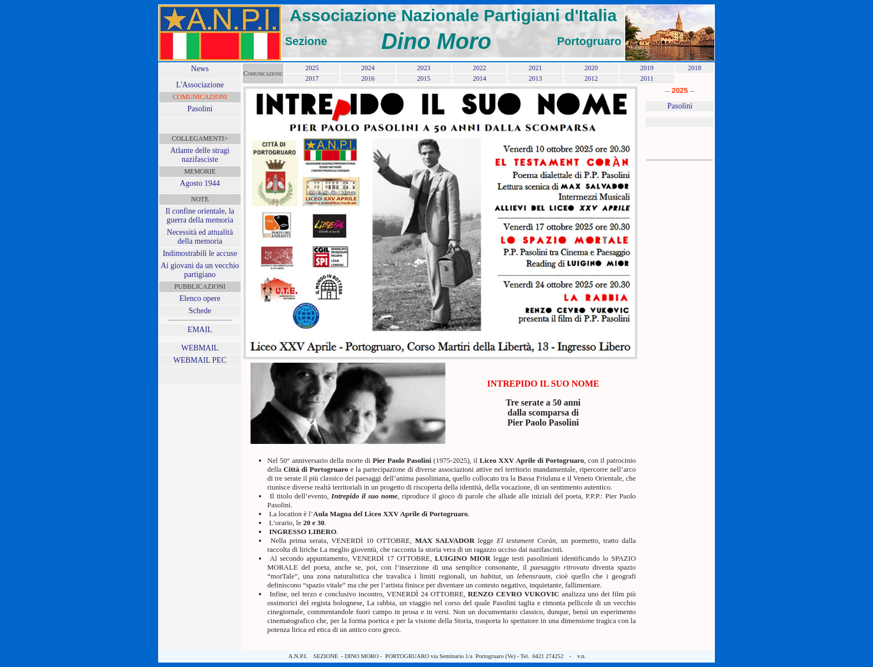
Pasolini (199, 109)
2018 (694, 68)
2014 (479, 78)
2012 (591, 78)
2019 (647, 68)
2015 (423, 78)
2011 (647, 78)
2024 (368, 68)
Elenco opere (199, 298)
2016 (368, 78)
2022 (479, 68)
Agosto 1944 (200, 183)
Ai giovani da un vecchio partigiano (200, 270)
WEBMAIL (200, 348)
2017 (311, 78)
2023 (423, 68)
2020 (591, 68)
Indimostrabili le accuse (200, 253)
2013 (535, 78)
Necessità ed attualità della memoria (200, 236)
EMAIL (200, 329)
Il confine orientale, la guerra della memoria (199, 215)
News (200, 69)
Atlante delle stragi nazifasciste (200, 155)
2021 (535, 68)
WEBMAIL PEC (200, 360)
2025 (311, 68)
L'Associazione (200, 85)
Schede (200, 311)
